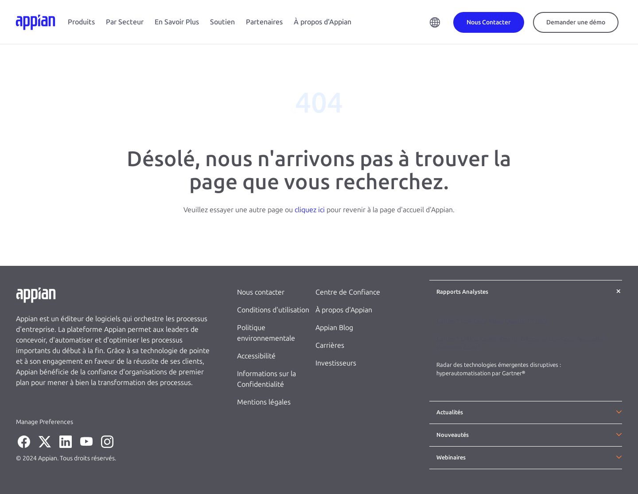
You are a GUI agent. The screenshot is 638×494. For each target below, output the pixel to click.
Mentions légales (264, 402)
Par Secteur (125, 22)
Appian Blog (334, 327)
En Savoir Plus (177, 22)
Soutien (222, 22)
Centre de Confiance (347, 292)
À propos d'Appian (322, 22)
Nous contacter (260, 292)
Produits (81, 22)
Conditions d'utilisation (273, 310)
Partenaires (264, 22)
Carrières (329, 345)
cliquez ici (310, 210)
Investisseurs (335, 363)
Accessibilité (256, 356)
